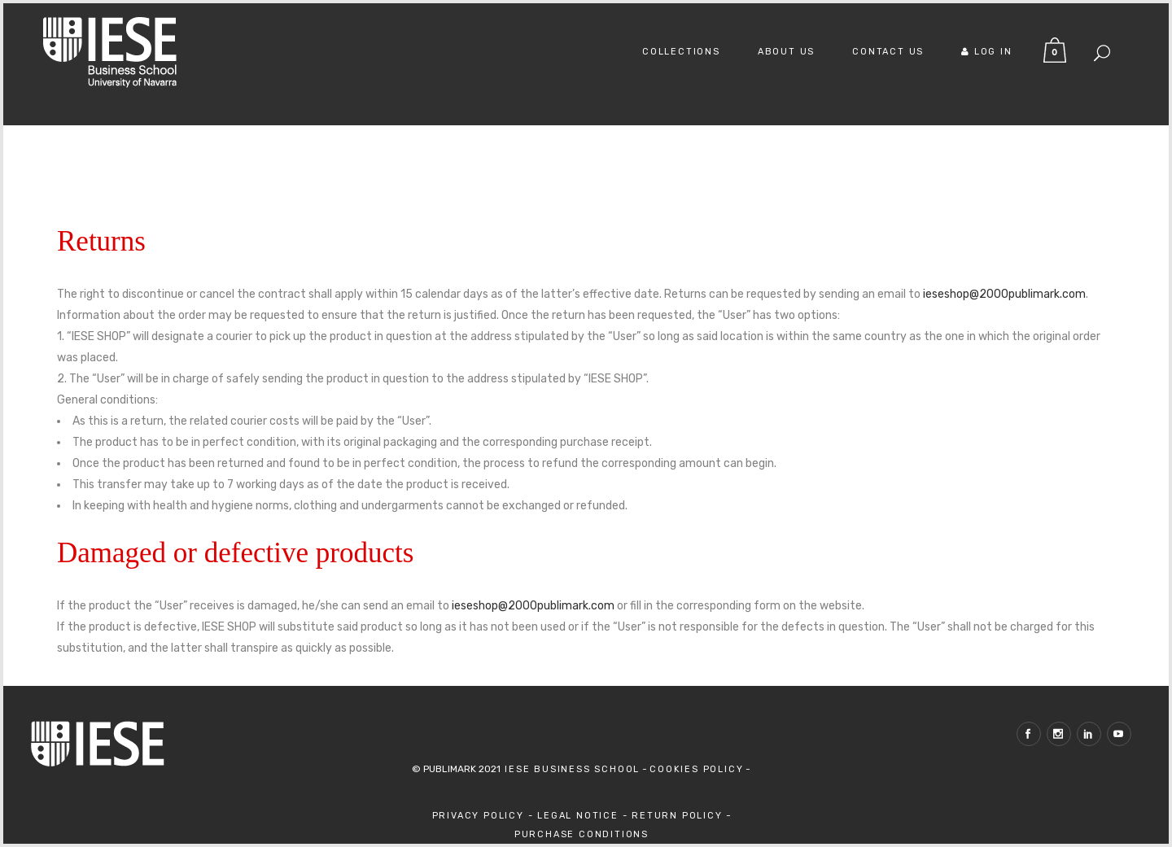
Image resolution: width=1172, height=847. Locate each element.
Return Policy (679, 815)
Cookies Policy (696, 769)
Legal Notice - (584, 815)
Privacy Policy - (485, 815)
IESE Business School (570, 769)
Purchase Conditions (581, 834)
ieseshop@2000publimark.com (1004, 294)
